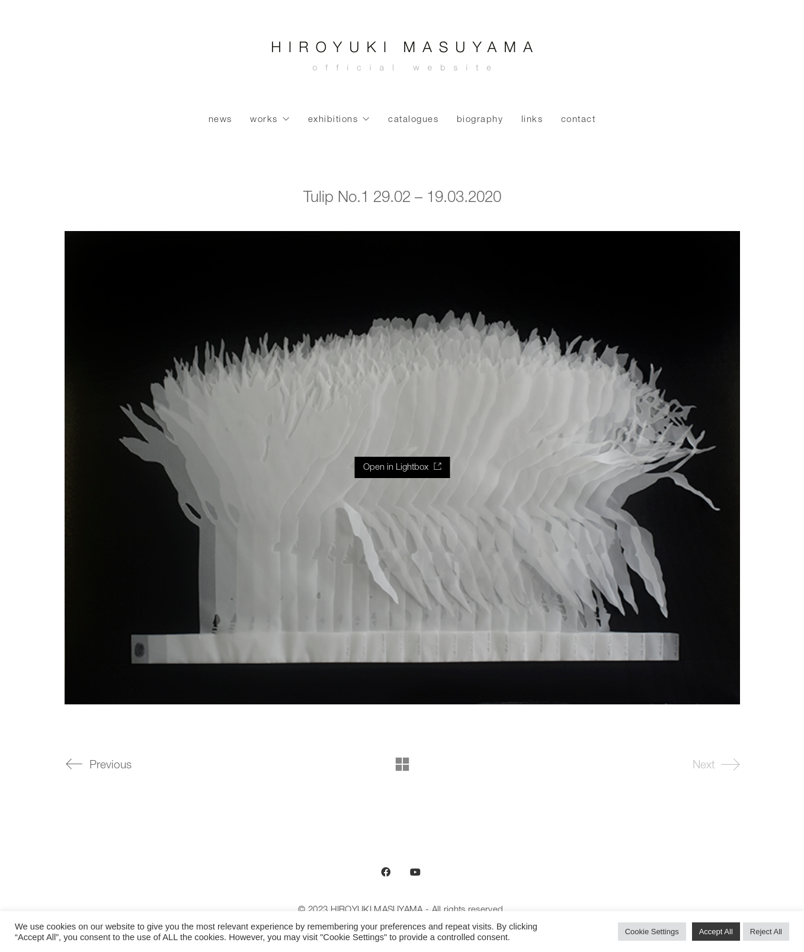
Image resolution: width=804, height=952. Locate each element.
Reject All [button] (766, 931)
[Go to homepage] (402, 59)
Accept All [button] (716, 931)
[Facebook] (386, 872)
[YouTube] (415, 872)
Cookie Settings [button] (652, 931)
